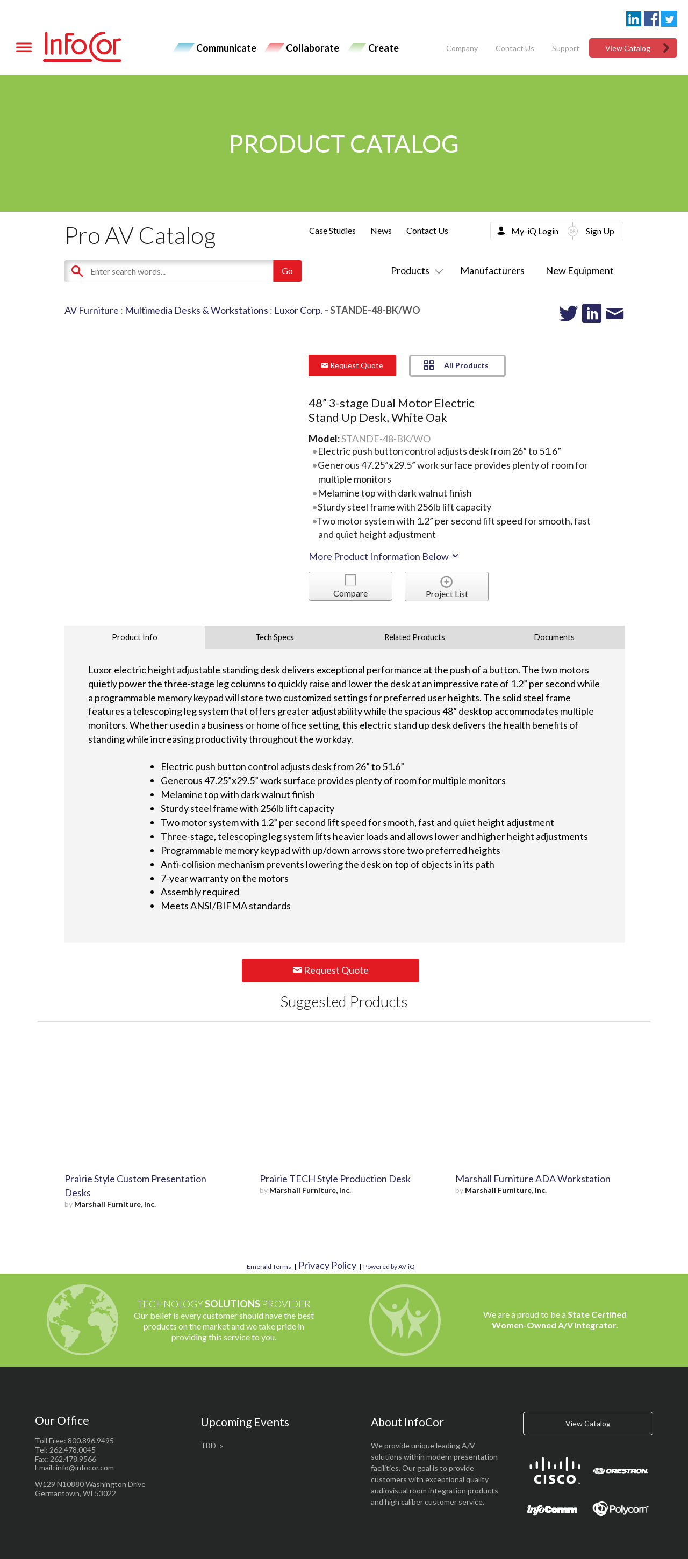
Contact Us (515, 48)
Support (565, 48)
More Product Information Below (384, 556)
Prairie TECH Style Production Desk (335, 1178)
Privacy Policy (327, 1265)
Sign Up (600, 231)
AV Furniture (91, 310)
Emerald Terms (269, 1266)
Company (462, 48)
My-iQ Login (534, 231)
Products (415, 270)
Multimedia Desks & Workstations (196, 310)
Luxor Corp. (298, 310)
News (381, 230)
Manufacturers (492, 270)
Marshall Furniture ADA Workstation (533, 1178)
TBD (208, 1445)
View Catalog (627, 48)
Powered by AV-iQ (389, 1266)
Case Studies (332, 230)
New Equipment (580, 270)
